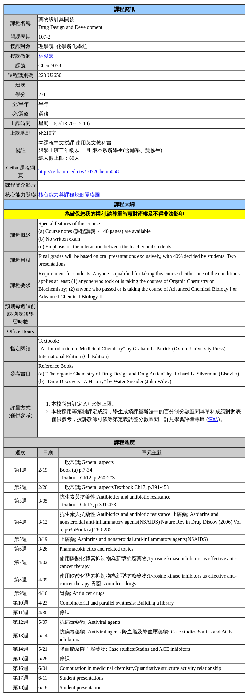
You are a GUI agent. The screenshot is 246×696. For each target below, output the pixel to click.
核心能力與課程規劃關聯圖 (69, 194)
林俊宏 (46, 56)
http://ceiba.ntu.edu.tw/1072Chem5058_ (79, 171)
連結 (213, 419)
